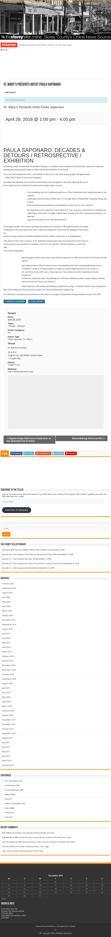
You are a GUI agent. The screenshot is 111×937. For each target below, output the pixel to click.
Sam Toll (5, 851)
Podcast (8, 813)
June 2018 (6, 692)
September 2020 (9, 588)
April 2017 (6, 756)
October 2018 (8, 674)
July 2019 (6, 633)
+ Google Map (14, 358)
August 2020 (7, 593)
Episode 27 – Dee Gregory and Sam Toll (18, 559)
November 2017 (9, 724)
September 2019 (9, 624)
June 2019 (6, 638)
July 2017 (6, 742)
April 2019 (6, 647)
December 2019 (8, 620)
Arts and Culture (11, 781)
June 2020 (6, 597)
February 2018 (8, 711)
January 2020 (7, 615)
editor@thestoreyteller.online (13, 915)
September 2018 (9, 679)
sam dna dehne (8, 842)
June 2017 (6, 747)
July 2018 (6, 688)
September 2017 (9, 733)
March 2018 (7, 706)
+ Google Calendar (15, 301)
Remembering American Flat (88, 438)
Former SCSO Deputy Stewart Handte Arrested (34, 833)
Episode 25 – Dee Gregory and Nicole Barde (20, 568)
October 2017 (8, 729)
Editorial (8, 794)
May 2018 (6, 697)
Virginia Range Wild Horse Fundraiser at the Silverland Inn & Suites (28, 439)
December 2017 (8, 720)
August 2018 (7, 683)
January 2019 (7, 661)
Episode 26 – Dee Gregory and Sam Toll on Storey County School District (32, 563)
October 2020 (8, 584)
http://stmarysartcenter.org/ (20, 371)
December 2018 (8, 665)
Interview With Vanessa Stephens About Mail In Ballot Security (28, 550)
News (7, 808)
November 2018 (9, 670)
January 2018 (7, 715)
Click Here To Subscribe (16, 510)
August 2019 (7, 629)
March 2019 (7, 652)
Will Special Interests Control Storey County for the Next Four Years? (45, 45)
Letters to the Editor (13, 803)
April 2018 (6, 702)
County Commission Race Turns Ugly (33, 846)
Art (9, 332)
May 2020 (6, 602)
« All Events (10, 92)
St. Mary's (27, 339)
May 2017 (6, 751)
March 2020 (7, 611)
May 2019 (6, 643)
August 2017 (7, 738)
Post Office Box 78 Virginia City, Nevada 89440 (12, 910)
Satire (7, 817)
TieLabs (72, 926)
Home (4, 50)
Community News (12, 790)
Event (7, 799)
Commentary (10, 785)
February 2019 (8, 656)
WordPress (51, 926)
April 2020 (6, 606)
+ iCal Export (36, 301)
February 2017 (8, 765)
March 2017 (7, 761)
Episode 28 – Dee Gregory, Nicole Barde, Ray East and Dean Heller (29, 554)
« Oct (3, 899)
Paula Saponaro (15, 339)
